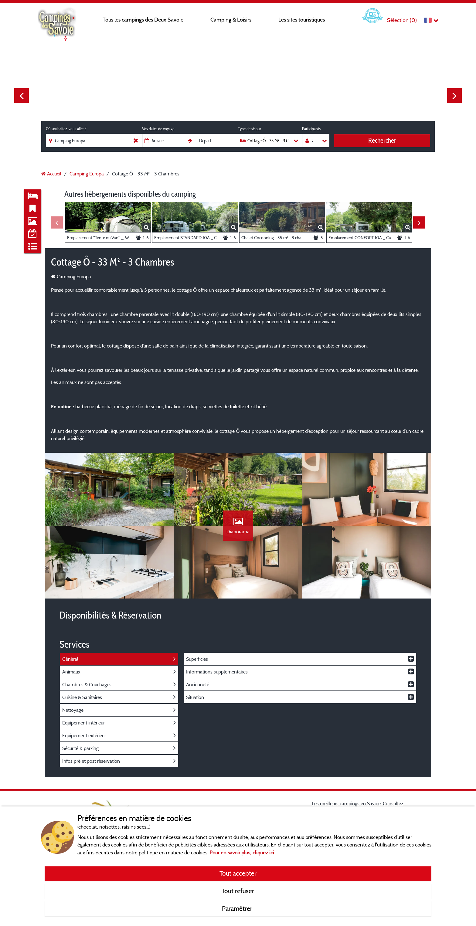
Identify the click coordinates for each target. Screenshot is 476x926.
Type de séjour (249, 128)
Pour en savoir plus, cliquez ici (241, 852)
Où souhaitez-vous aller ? (66, 128)
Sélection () (402, 20)
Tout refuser (238, 891)
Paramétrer (238, 908)
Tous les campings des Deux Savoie (143, 19)
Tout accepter (238, 873)
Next (454, 95)
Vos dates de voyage (158, 128)
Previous (21, 95)
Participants (311, 128)
